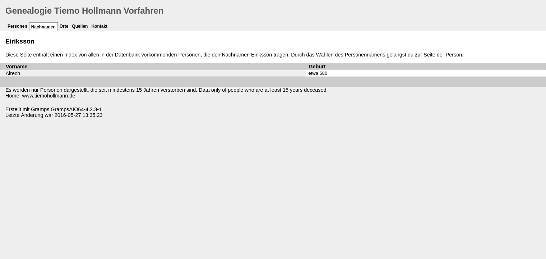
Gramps (40, 109)
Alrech (13, 73)
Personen (17, 26)
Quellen (80, 26)
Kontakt (99, 26)
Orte (64, 26)
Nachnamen (43, 26)
